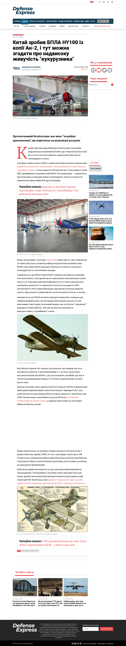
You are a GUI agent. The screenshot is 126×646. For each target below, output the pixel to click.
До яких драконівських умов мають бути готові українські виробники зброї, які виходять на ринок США (101, 247)
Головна (15, 37)
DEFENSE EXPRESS (31, 67)
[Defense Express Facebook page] (100, 2)
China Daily (51, 260)
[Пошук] (111, 21)
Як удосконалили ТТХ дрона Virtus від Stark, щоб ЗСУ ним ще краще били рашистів (50, 604)
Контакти (85, 26)
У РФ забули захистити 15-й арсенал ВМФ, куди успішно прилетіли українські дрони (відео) (100, 221)
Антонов (25, 551)
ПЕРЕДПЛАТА (101, 643)
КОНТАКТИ (110, 643)
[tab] (94, 163)
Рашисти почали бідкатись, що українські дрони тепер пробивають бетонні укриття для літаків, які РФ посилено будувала (25, 605)
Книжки (62, 26)
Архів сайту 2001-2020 (102, 26)
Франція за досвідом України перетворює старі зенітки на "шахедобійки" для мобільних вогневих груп (50, 190)
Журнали (42, 26)
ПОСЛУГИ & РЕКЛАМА (89, 643)
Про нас (16, 26)
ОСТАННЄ (94, 163)
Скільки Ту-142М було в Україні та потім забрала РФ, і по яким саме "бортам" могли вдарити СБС (101, 196)
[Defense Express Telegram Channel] (112, 2)
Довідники (52, 26)
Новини (21, 37)
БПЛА (31, 551)
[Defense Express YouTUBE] (104, 2)
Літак (35, 551)
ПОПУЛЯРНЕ (95, 169)
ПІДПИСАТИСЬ (106, 629)
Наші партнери (73, 26)
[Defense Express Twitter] (108, 2)
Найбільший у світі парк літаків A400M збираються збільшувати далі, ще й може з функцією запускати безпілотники (75, 605)
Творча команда (29, 26)
